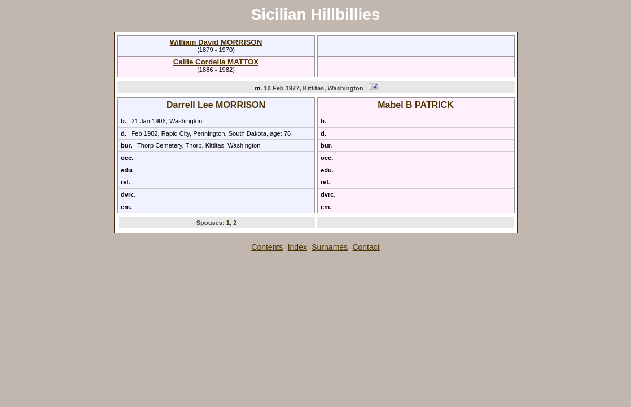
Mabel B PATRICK (416, 105)
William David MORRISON (216, 42)
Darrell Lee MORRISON (215, 105)
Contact (365, 247)
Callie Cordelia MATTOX (215, 62)
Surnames (330, 247)
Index (297, 247)
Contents (267, 247)
